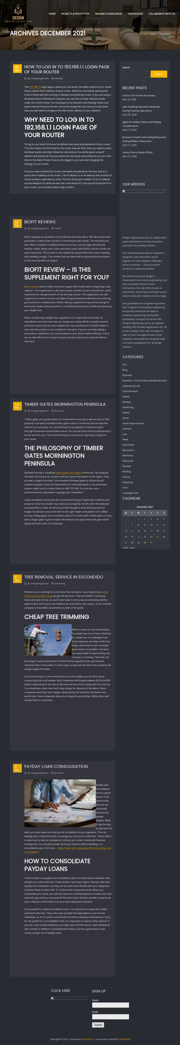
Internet (58, 78)
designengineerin (38, 78)
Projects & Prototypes (75, 13)
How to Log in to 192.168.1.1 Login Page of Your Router (67, 69)
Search (126, 67)
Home (52, 13)
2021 (153, 33)
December (164, 33)
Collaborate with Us (162, 13)
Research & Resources (108, 13)
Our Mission (135, 13)
